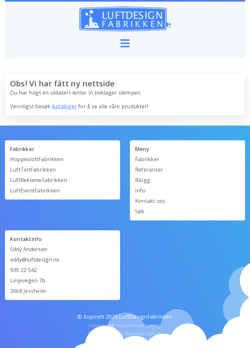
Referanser (149, 169)
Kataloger (64, 106)
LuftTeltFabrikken (33, 169)
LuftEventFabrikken (35, 190)
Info (140, 190)
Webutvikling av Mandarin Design (125, 333)
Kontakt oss (150, 200)
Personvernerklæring (138, 325)
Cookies (97, 325)
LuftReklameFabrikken (38, 180)
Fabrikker (147, 159)
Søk (140, 211)
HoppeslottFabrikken (37, 159)
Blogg (142, 180)
